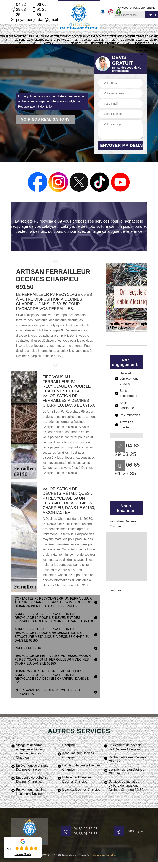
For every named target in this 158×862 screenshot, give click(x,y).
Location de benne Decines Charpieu (81, 767)
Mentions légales (104, 855)
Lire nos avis (23, 854)
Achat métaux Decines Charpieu (78, 755)
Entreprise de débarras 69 (113, 41)
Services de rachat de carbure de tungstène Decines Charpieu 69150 (126, 785)
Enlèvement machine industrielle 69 (98, 41)
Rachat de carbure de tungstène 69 (20, 43)
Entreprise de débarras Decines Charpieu (32, 779)
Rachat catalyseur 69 (34, 39)
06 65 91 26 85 (39, 9)
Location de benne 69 (76, 39)
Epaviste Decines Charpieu (81, 789)
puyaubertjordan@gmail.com (29, 20)
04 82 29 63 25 (18, 9)
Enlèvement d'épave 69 (63, 38)
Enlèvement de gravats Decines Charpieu (32, 767)
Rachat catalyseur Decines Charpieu (127, 759)
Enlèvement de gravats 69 (127, 39)
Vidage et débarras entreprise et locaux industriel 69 (142, 45)
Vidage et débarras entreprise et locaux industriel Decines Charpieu (30, 751)
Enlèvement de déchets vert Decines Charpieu (125, 747)
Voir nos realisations (45, 120)
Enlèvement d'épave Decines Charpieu (76, 779)
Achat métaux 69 (86, 39)
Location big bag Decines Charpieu (126, 771)
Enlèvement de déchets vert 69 (48, 39)
